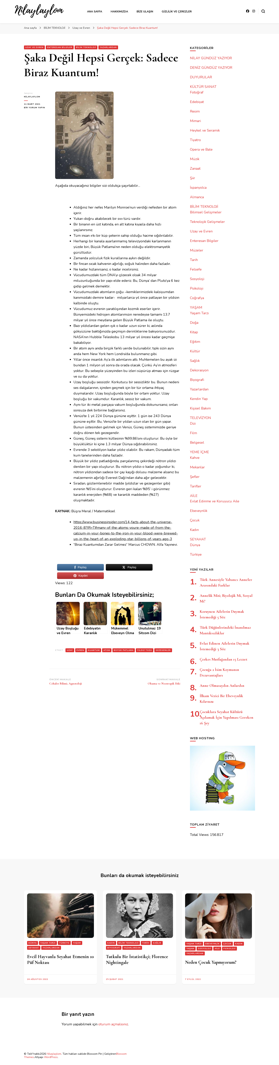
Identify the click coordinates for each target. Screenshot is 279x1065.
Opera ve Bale (201, 149)
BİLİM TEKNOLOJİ (86, 47)
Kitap (194, 332)
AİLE (194, 495)
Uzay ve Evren (34, 47)
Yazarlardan (108, 47)
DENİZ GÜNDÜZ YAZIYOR (211, 67)
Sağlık (195, 360)
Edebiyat (197, 102)
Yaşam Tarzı (199, 313)
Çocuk (195, 520)
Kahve (195, 457)
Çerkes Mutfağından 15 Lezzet (223, 659)
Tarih (194, 260)
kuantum (94, 650)
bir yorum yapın (34, 107)
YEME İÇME (199, 452)
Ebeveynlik (198, 510)
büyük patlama (123, 650)
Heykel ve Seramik (205, 130)
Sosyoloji (197, 279)
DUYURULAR (201, 77)
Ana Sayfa (94, 11)
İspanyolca (198, 187)
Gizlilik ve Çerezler (177, 11)
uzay (70, 650)
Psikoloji (196, 288)
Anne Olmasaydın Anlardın (222, 685)
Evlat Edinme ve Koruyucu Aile (214, 501)
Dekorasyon (199, 370)
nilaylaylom (32, 96)
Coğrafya (197, 298)
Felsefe (196, 269)
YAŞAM (196, 307)
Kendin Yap (199, 398)
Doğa (194, 322)
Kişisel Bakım (200, 408)
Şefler (195, 476)
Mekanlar (197, 467)
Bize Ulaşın (145, 11)
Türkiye (196, 554)
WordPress (51, 1057)
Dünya (195, 545)
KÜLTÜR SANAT (203, 86)
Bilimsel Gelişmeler (206, 212)
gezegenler (163, 650)
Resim (195, 111)
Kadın (194, 529)
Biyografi (197, 379)
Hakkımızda (119, 11)
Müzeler (196, 250)
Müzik (194, 159)
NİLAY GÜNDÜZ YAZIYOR (211, 58)
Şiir (192, 178)
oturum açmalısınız (113, 1024)
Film (193, 433)
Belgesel (197, 442)
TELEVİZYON (200, 418)
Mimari (195, 121)
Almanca (197, 197)
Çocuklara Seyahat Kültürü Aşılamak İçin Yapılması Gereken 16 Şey (226, 717)
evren (80, 650)
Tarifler (195, 486)
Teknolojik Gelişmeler (207, 221)
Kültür (195, 351)
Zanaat (195, 168)
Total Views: (200, 834)
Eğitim (195, 341)
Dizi (193, 423)
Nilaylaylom (54, 1054)
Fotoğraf (196, 92)
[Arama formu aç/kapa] (263, 11)
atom (106, 650)
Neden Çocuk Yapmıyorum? (210, 962)
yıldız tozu (144, 650)
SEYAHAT (198, 539)
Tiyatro (195, 140)
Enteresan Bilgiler (59, 47)
